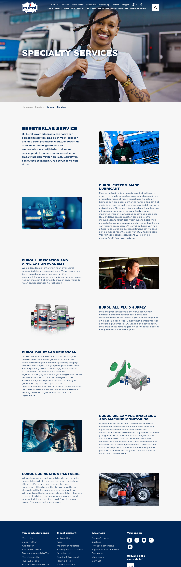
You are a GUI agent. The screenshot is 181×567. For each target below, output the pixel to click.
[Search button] (155, 7)
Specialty (40, 107)
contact (41, 502)
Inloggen (125, 5)
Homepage (27, 107)
